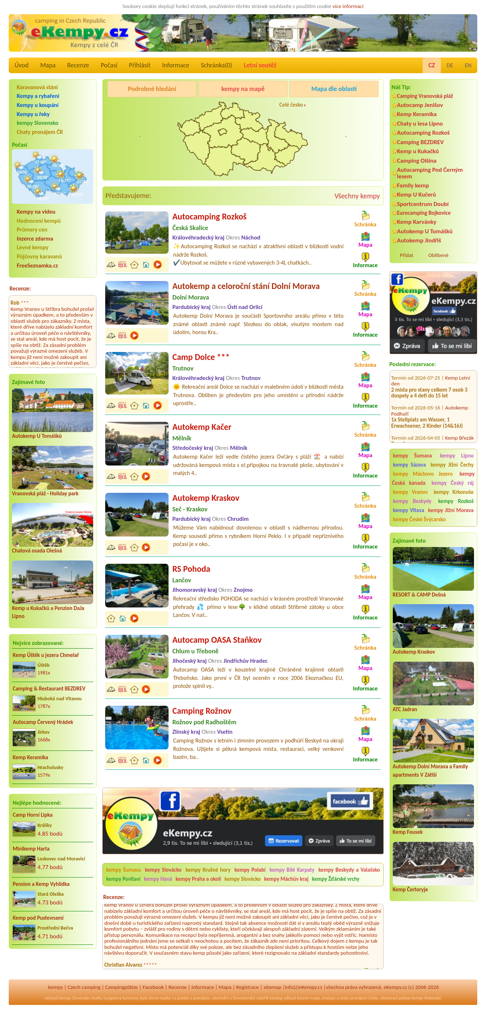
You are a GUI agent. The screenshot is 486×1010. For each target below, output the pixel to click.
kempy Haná (158, 879)
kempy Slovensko (37, 122)
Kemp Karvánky (416, 222)
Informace (175, 65)
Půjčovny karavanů (39, 256)
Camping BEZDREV (420, 142)
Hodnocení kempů (39, 220)
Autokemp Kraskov (414, 652)
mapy (315, 998)
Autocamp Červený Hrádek (43, 722)
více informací (347, 6)
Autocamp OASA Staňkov (216, 639)
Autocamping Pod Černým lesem (430, 173)
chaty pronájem (353, 998)
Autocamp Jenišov (420, 105)
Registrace (247, 987)
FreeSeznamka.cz (37, 265)
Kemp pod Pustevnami (38, 918)
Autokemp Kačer (201, 426)
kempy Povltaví (123, 879)
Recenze (78, 65)
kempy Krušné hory (208, 870)
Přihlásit (139, 65)
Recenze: (20, 288)
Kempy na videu (36, 211)
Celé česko (291, 105)
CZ (431, 65)
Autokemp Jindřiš (419, 240)
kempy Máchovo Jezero (423, 474)
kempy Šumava (412, 455)
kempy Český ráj (453, 483)
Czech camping (84, 987)
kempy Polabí (249, 870)
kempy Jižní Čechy (452, 465)
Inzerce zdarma (35, 238)
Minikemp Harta (31, 848)
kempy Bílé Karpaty (291, 870)
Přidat (406, 255)
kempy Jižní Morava (451, 510)
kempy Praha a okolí (198, 879)
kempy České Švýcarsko (419, 519)
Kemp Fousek (408, 832)
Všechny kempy (357, 195)
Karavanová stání (37, 87)
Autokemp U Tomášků (37, 436)
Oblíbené (438, 255)
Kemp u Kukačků (418, 151)
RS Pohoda (191, 568)
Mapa (47, 65)
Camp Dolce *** (201, 357)
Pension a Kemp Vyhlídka (41, 884)
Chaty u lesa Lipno (420, 123)
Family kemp (413, 185)
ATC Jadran (405, 709)
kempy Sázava (409, 465)
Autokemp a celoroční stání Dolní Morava (246, 286)
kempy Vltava (408, 510)
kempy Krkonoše (454, 492)
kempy (55, 987)
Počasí (109, 65)
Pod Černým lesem (129, 107)
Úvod (21, 65)
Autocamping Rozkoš (423, 132)
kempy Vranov (410, 492)
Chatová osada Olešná (37, 550)
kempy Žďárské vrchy (336, 879)
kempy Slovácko (163, 870)
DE (450, 65)
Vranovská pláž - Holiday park (45, 493)
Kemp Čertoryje (410, 889)
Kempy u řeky (33, 114)
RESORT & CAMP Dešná (419, 594)
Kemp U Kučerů (416, 194)
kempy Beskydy (412, 501)
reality (165, 998)
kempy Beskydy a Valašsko (349, 870)
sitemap (272, 987)
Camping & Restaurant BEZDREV (49, 688)
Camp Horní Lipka (32, 815)
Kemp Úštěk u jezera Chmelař (46, 655)
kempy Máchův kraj (286, 879)
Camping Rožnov (202, 710)
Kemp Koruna (330, 107)
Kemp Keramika (30, 757)
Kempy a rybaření (38, 95)
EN (468, 65)
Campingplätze (121, 987)
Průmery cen (32, 229)
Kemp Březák (459, 428)
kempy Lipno (457, 455)
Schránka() (216, 65)
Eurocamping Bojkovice (424, 212)
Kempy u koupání (38, 105)
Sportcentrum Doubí (423, 204)
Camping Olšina (416, 161)
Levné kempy (32, 247)
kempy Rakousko (426, 998)
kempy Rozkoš (456, 501)
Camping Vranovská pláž (425, 95)
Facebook (153, 987)
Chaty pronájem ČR (40, 131)
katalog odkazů (282, 998)
